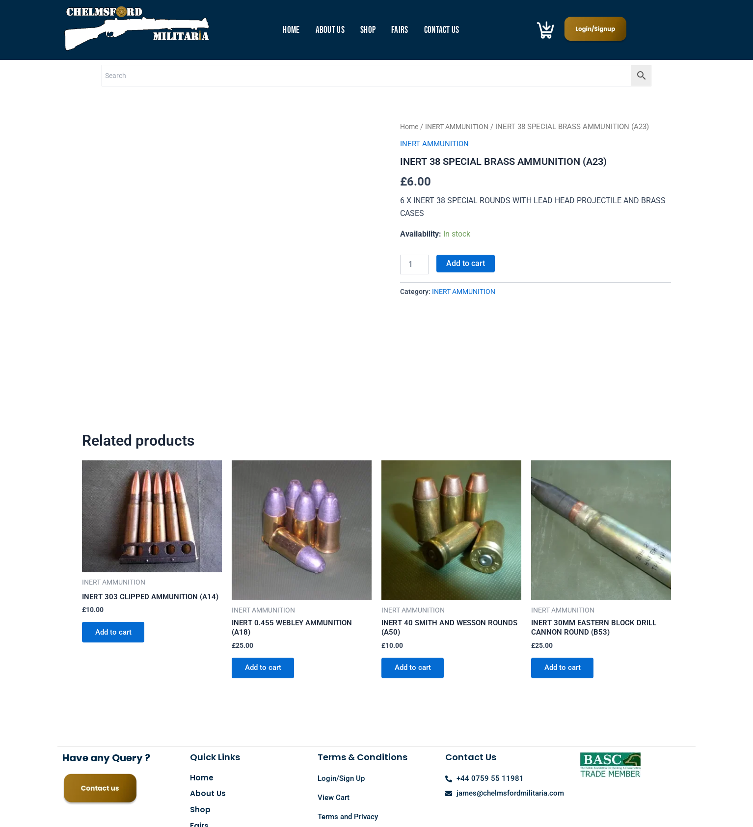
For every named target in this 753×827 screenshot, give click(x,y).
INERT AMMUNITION (461, 126)
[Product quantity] (414, 264)
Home (291, 30)
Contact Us (441, 30)
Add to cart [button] (116, 569)
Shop (368, 30)
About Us (330, 30)
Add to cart (465, 263)
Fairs (399, 30)
